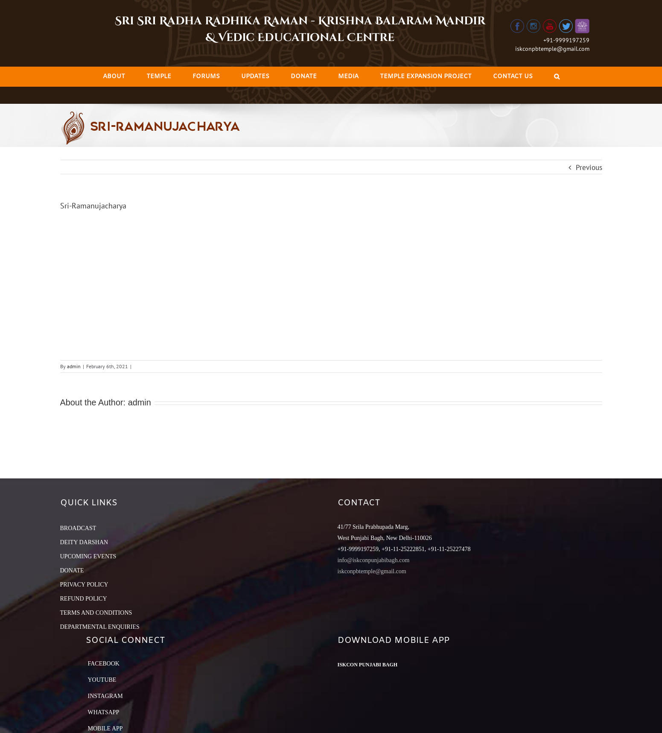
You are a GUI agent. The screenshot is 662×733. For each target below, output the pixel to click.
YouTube (102, 680)
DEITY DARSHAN (84, 542)
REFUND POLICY (83, 598)
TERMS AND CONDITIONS (96, 613)
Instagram (105, 696)
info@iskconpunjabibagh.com (374, 560)
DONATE (72, 570)
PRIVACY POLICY (84, 584)
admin (74, 366)
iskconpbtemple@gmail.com (552, 49)
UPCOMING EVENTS (88, 556)
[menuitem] (114, 77)
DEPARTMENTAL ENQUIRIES (100, 627)
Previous (589, 167)
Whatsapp (104, 712)
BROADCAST (78, 528)
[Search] (556, 77)
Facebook (104, 663)
